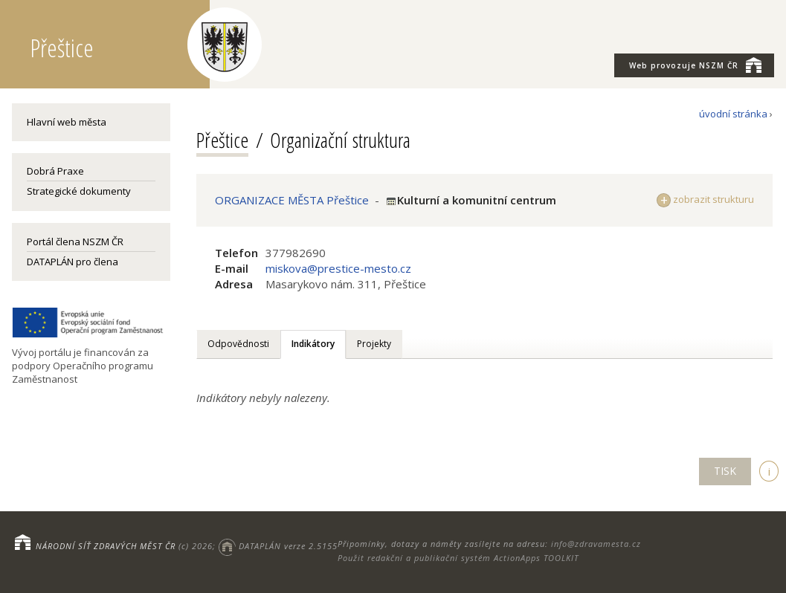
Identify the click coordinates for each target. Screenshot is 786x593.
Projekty (374, 343)
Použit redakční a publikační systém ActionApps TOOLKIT (458, 557)
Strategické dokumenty (79, 191)
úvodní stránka (733, 113)
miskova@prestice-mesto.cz (338, 268)
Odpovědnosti (238, 343)
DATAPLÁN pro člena (72, 261)
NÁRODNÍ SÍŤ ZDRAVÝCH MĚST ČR (105, 545)
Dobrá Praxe (55, 171)
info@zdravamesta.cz (596, 543)
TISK (725, 471)
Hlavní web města (66, 122)
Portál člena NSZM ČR (75, 241)
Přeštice (222, 140)
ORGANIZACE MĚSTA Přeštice (292, 199)
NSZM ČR (695, 64)
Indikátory (313, 343)
